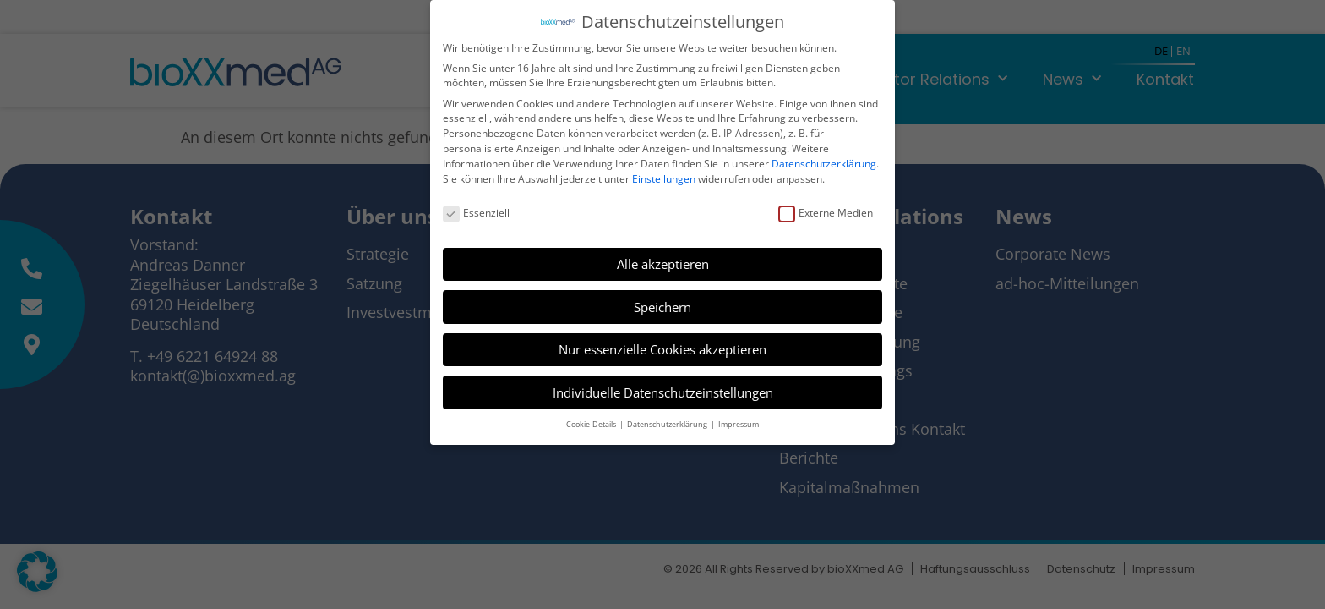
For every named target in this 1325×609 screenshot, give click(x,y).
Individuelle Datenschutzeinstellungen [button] (663, 389)
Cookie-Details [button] (592, 421)
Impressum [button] (738, 421)
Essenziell (476, 210)
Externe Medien (825, 210)
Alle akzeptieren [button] (663, 261)
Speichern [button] (662, 304)
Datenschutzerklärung (824, 161)
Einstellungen (663, 176)
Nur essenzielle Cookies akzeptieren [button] (662, 346)
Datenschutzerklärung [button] (668, 421)
